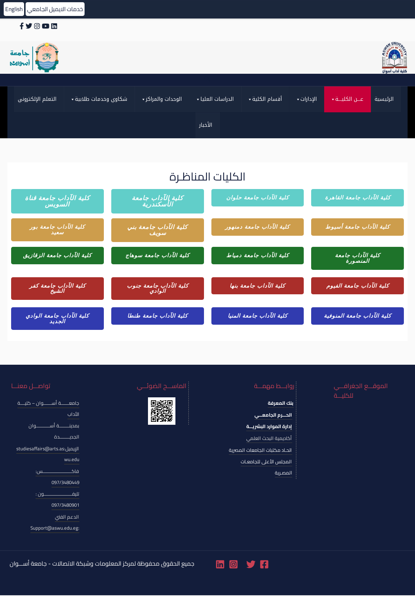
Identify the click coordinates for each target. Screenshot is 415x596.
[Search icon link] (207, 80)
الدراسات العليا (214, 99)
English (14, 8)
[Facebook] (264, 565)
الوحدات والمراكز (161, 99)
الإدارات (306, 99)
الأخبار (205, 125)
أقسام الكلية (264, 99)
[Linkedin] (220, 565)
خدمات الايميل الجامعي (57, 8)
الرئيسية (384, 99)
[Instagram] (233, 565)
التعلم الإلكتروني (37, 99)
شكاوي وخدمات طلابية (98, 99)
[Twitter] (251, 565)
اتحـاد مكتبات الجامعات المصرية (260, 450)
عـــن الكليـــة (346, 99)
